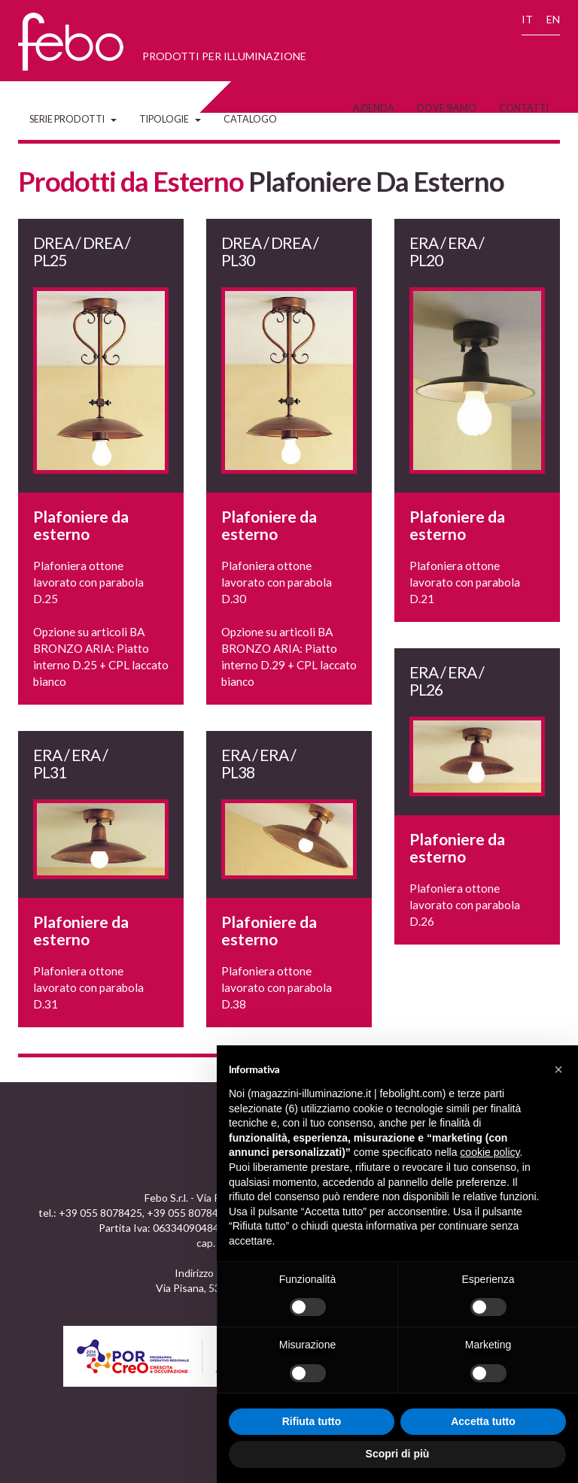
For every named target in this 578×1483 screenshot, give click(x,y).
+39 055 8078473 (188, 1212)
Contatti (524, 108)
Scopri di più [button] (398, 1454)
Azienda (373, 108)
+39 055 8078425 (100, 1212)
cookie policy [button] (489, 1152)
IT (527, 19)
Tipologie (170, 119)
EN (553, 19)
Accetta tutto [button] (483, 1421)
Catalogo (250, 119)
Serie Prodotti (73, 119)
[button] (558, 1069)
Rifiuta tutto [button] (312, 1421)
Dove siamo (446, 108)
